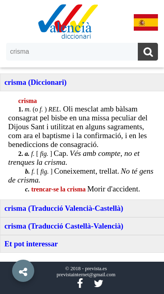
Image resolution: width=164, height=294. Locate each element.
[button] (8, 252)
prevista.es (96, 268)
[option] (82, 147)
